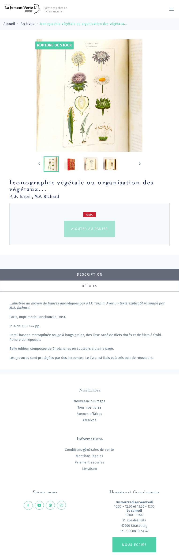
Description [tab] (90, 274)
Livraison (89, 469)
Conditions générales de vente (89, 450)
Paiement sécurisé (89, 462)
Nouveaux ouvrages (89, 401)
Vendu (90, 214)
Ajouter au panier (89, 229)
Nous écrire (134, 545)
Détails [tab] (89, 286)
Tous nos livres (90, 408)
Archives (89, 420)
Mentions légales (89, 456)
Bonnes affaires (89, 414)
